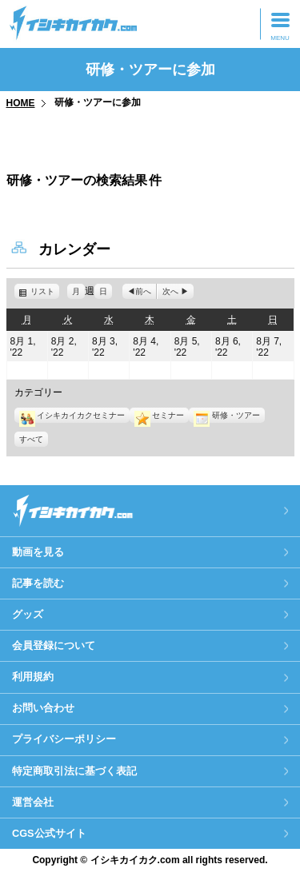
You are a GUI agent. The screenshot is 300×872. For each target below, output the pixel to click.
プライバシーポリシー (64, 739)
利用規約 (33, 677)
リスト (44, 291)
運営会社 (33, 802)
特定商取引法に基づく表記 (74, 771)
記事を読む (38, 583)
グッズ (27, 614)
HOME (20, 103)
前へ (143, 291)
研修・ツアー (226, 415)
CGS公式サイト (49, 833)
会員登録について (53, 645)
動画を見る (38, 552)
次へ (170, 291)
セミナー (159, 415)
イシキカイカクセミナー (72, 415)
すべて (31, 439)
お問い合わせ (43, 708)
